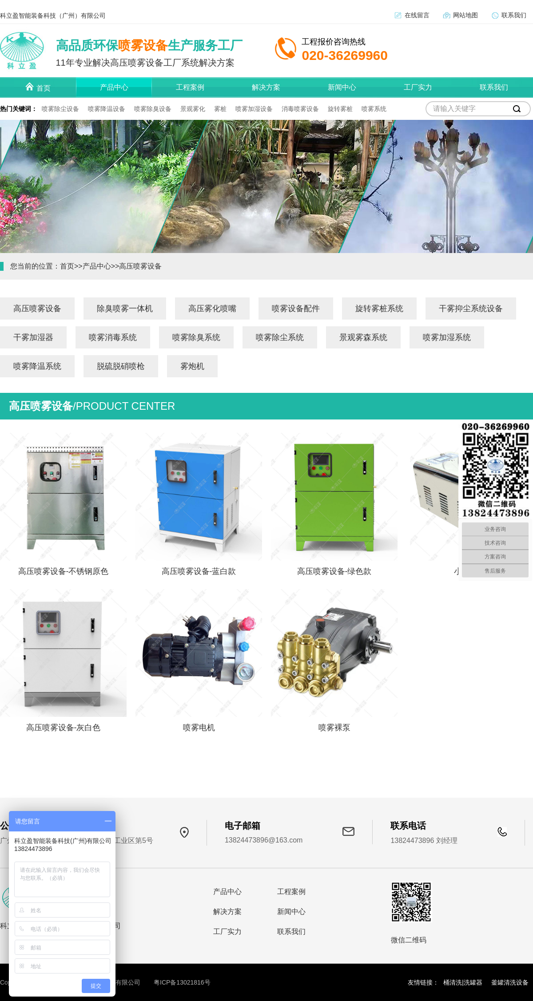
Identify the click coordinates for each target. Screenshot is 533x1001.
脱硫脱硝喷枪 (121, 366)
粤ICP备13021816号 (182, 982)
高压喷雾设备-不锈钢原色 (63, 571)
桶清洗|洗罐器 (462, 982)
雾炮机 (192, 366)
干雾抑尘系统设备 (471, 308)
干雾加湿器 (33, 337)
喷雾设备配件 (296, 308)
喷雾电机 (199, 727)
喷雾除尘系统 (280, 337)
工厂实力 (227, 931)
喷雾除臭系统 (196, 337)
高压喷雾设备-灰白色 (63, 727)
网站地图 (465, 15)
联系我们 (513, 15)
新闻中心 (291, 911)
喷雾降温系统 (37, 366)
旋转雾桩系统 (379, 308)
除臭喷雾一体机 (125, 308)
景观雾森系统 (363, 337)
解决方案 (227, 911)
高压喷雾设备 (140, 266)
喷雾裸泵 (334, 727)
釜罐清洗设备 (510, 982)
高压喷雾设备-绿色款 (334, 571)
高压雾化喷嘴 (212, 308)
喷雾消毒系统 (113, 337)
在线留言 (417, 15)
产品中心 (97, 266)
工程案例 (291, 891)
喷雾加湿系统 (447, 337)
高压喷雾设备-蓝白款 (199, 571)
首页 (67, 266)
